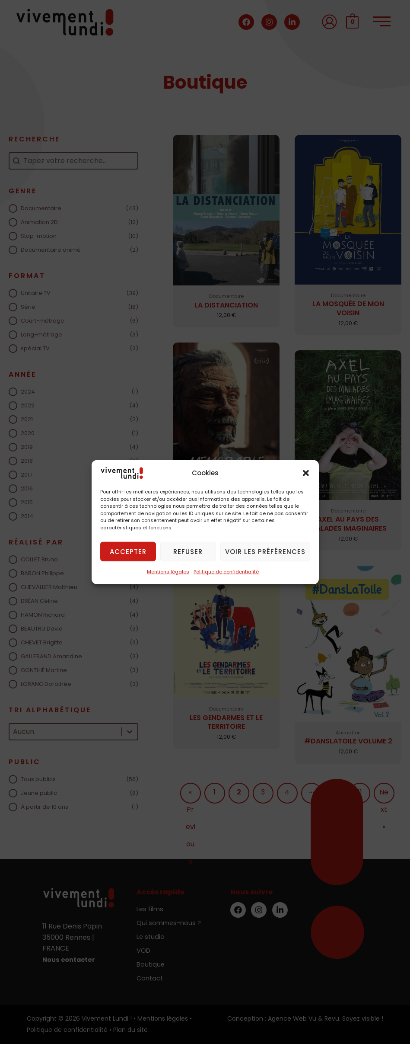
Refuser (188, 551)
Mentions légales (168, 571)
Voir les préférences (265, 551)
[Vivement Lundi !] (121, 472)
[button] (306, 473)
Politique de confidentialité (226, 571)
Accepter (128, 551)
